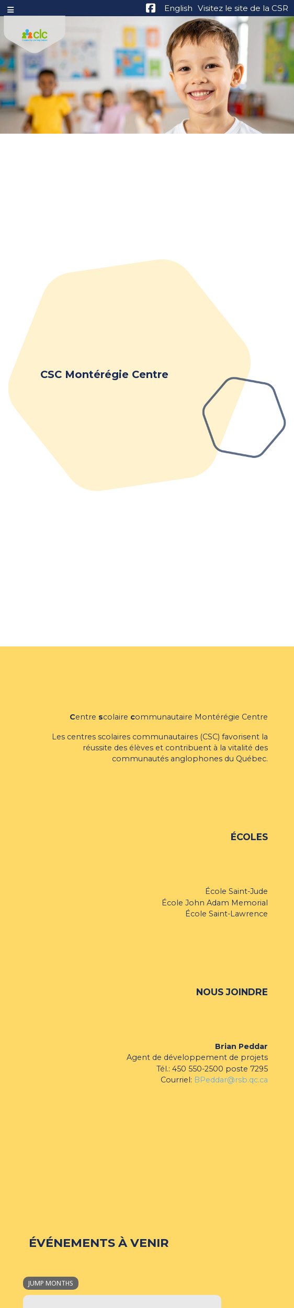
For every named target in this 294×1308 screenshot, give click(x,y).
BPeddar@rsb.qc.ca (231, 1080)
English (178, 8)
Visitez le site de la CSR (243, 8)
